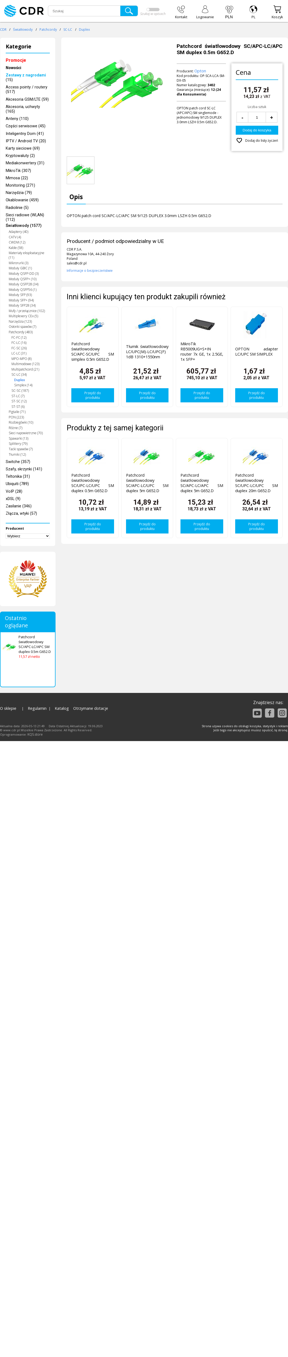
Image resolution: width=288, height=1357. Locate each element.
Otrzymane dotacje (90, 708)
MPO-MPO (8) (21, 358)
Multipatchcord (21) (25, 369)
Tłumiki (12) (17, 454)
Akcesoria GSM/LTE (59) (27, 99)
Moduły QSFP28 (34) (23, 284)
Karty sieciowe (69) (23, 148)
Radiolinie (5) (17, 207)
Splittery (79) (18, 443)
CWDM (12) (17, 242)
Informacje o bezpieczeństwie (90, 270)
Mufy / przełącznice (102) (27, 311)
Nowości (13, 68)
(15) (26, 77)
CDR (3, 29)
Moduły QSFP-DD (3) (24, 273)
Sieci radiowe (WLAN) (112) (25, 217)
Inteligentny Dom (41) (25, 133)
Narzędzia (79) (19, 192)
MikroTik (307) (18, 170)
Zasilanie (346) (19, 506)
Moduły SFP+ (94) (21, 300)
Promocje (16, 60)
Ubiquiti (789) (17, 484)
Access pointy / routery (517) (26, 89)
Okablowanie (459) (22, 200)
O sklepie (8, 708)
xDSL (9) (13, 498)
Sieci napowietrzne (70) (26, 433)
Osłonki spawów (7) (22, 326)
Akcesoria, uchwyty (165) (23, 109)
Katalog (62, 708)
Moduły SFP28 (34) (22, 305)
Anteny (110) (17, 118)
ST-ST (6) (17, 406)
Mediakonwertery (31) (25, 163)
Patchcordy (48, 29)
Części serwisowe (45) (25, 126)
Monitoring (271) (20, 185)
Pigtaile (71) (17, 411)
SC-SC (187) (20, 390)
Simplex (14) (23, 385)
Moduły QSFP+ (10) (22, 279)
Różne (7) (15, 427)
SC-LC (67, 29)
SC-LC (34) (19, 374)
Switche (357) (18, 461)
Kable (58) (16, 247)
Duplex (84, 29)
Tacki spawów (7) (21, 449)
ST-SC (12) (19, 401)
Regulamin (37, 708)
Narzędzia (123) (20, 321)
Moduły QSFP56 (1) (22, 289)
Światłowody (23, 29)
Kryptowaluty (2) (20, 155)
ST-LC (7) (17, 396)
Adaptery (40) (18, 231)
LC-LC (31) (18, 353)
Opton (200, 70)
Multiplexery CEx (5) (23, 316)
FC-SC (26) (19, 348)
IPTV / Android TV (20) (26, 141)
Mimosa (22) (17, 178)
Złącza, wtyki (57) (21, 513)
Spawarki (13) (18, 438)
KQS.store (35, 734)
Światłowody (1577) (24, 225)
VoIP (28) (14, 491)
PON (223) (16, 417)
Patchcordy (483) (21, 332)
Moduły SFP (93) (20, 294)
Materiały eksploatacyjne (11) (26, 255)
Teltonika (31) (18, 476)
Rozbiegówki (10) (21, 422)
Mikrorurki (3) (18, 263)
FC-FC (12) (18, 337)
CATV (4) (15, 237)
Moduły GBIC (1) (20, 268)
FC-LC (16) (18, 342)
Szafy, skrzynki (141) (24, 469)
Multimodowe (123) (25, 364)
